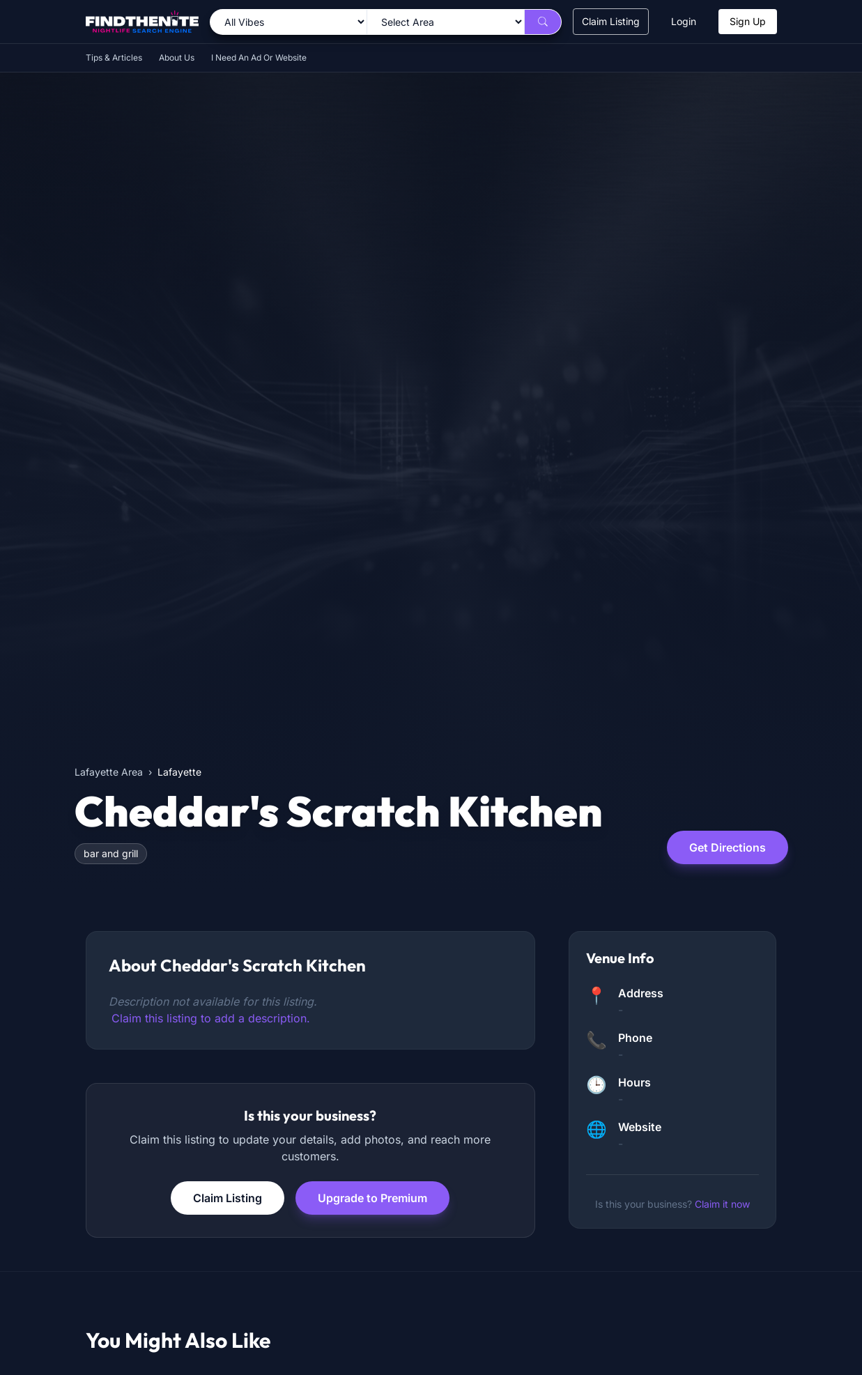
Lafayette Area (109, 772)
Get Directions (727, 847)
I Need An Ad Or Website (259, 57)
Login (683, 21)
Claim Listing (611, 21)
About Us (176, 57)
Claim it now (722, 1204)
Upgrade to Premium (372, 1198)
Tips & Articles (114, 57)
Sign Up (748, 21)
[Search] (543, 22)
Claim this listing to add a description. (210, 1018)
